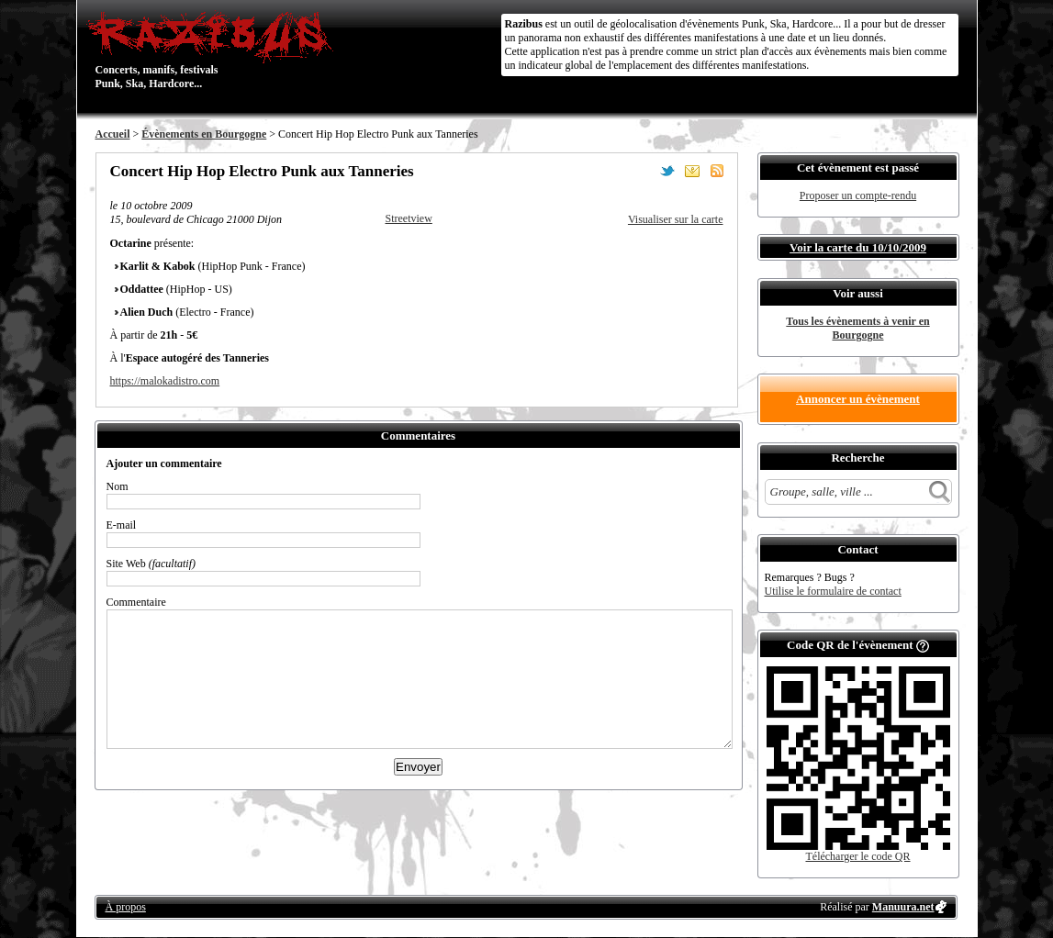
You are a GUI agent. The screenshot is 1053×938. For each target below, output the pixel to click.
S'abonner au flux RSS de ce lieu (717, 170)
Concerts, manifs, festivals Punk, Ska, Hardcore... (214, 49)
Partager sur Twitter (667, 170)
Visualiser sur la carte (675, 219)
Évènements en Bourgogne (203, 134)
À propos (126, 906)
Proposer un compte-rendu (858, 195)
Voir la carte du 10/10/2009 (858, 247)
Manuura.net (903, 906)
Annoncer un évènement (858, 399)
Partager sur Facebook (642, 170)
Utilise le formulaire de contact (833, 591)
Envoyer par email (692, 170)
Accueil (112, 134)
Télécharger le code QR (857, 856)
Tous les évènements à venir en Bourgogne (857, 328)
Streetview (409, 218)
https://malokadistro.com (165, 380)
